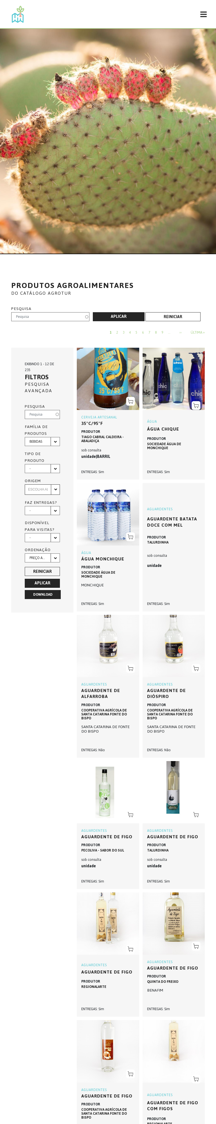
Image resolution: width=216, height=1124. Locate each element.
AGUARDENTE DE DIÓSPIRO (166, 693)
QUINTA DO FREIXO (162, 981)
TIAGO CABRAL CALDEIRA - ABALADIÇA (102, 439)
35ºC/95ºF (92, 423)
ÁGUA (152, 421)
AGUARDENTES (160, 509)
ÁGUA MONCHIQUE (102, 559)
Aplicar (119, 316)
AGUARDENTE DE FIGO (106, 972)
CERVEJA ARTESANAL (99, 417)
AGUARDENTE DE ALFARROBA (100, 693)
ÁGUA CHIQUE (163, 429)
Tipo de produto (34, 457)
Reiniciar (173, 317)
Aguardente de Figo (106, 836)
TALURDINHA (157, 542)
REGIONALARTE (93, 986)
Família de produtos (36, 430)
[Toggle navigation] (203, 14)
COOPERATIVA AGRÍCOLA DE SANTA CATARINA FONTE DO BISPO (104, 714)
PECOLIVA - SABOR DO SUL (102, 850)
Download (43, 594)
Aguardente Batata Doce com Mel (172, 522)
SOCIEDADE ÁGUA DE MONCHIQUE (164, 446)
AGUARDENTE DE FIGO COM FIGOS (172, 1105)
